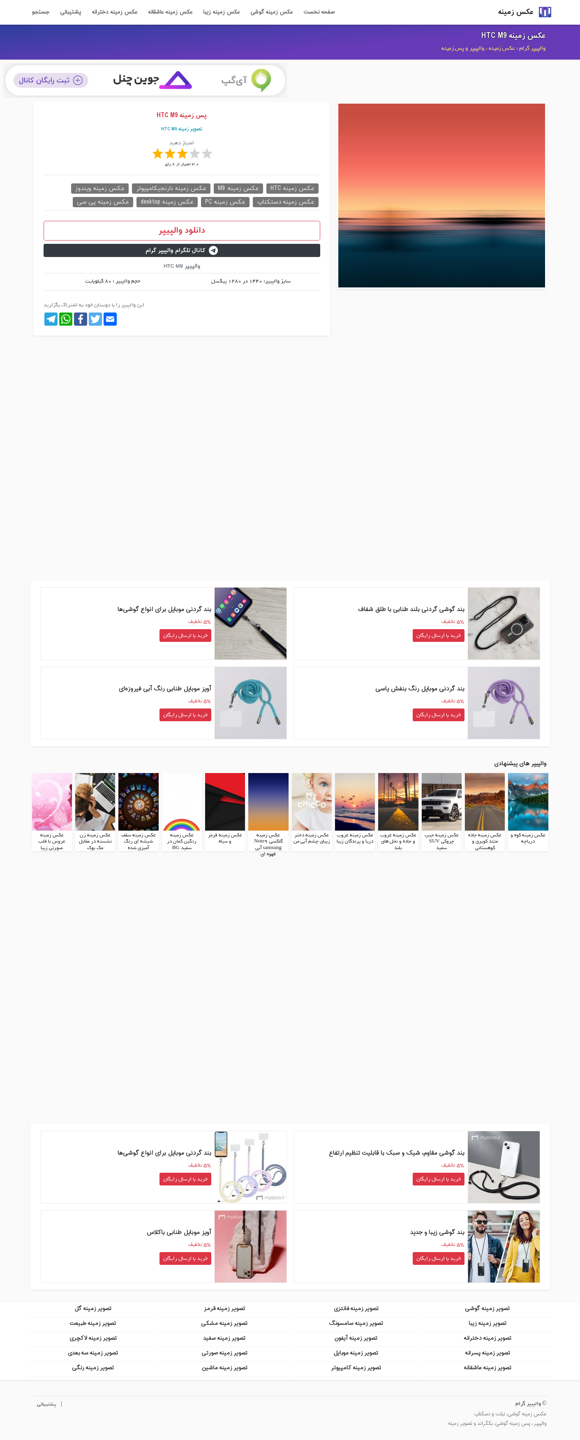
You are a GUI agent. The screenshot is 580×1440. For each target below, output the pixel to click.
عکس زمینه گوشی (271, 12)
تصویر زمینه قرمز (224, 1308)
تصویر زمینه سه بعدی (92, 1352)
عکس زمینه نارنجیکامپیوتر (171, 188)
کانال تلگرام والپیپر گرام (182, 250)
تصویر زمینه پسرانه (487, 1352)
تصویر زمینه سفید (224, 1338)
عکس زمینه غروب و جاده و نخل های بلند (398, 841)
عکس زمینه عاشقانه (170, 12)
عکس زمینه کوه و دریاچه (528, 838)
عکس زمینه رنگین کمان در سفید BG (181, 841)
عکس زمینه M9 (238, 188)
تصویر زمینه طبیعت (92, 1323)
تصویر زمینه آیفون (355, 1338)
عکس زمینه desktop (167, 202)
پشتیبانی (70, 12)
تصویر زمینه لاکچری (93, 1338)
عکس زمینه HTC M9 (513, 35)
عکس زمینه (516, 12)
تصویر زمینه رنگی (93, 1367)
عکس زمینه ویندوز (100, 188)
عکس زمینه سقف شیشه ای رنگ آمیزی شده (138, 841)
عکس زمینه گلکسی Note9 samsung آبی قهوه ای (268, 844)
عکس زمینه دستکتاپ (285, 202)
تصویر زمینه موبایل (355, 1352)
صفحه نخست (319, 12)
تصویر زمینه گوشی (487, 1308)
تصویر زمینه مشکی (224, 1323)
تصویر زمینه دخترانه (487, 1338)
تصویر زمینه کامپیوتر (356, 1367)
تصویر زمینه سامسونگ (356, 1323)
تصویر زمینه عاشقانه (487, 1367)
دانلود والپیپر (182, 230)
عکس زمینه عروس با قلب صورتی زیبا (51, 841)
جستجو (40, 12)
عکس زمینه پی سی (103, 202)
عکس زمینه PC (225, 202)
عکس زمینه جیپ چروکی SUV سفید (442, 841)
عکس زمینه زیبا (221, 12)
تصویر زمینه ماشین (224, 1367)
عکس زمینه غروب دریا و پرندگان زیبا (355, 838)
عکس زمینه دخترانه (114, 12)
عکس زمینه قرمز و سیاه (225, 838)
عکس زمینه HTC (292, 188)
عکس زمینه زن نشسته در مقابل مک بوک (95, 841)
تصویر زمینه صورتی (224, 1352)
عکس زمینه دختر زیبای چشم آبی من (311, 838)
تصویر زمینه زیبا (487, 1323)
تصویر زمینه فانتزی (356, 1308)
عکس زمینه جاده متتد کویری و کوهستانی (484, 841)
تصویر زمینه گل (92, 1308)
